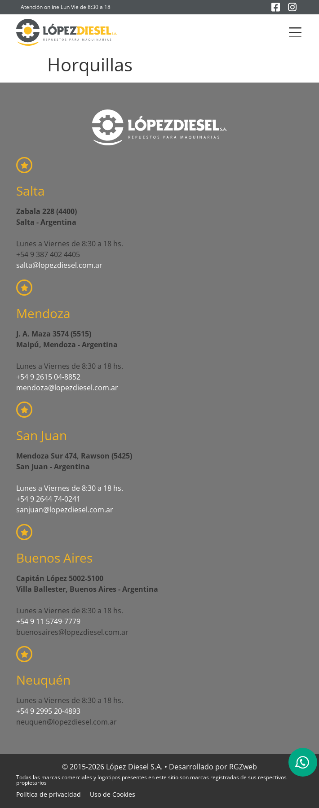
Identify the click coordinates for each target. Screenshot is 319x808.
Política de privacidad (48, 794)
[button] (295, 32)
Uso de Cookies (112, 794)
